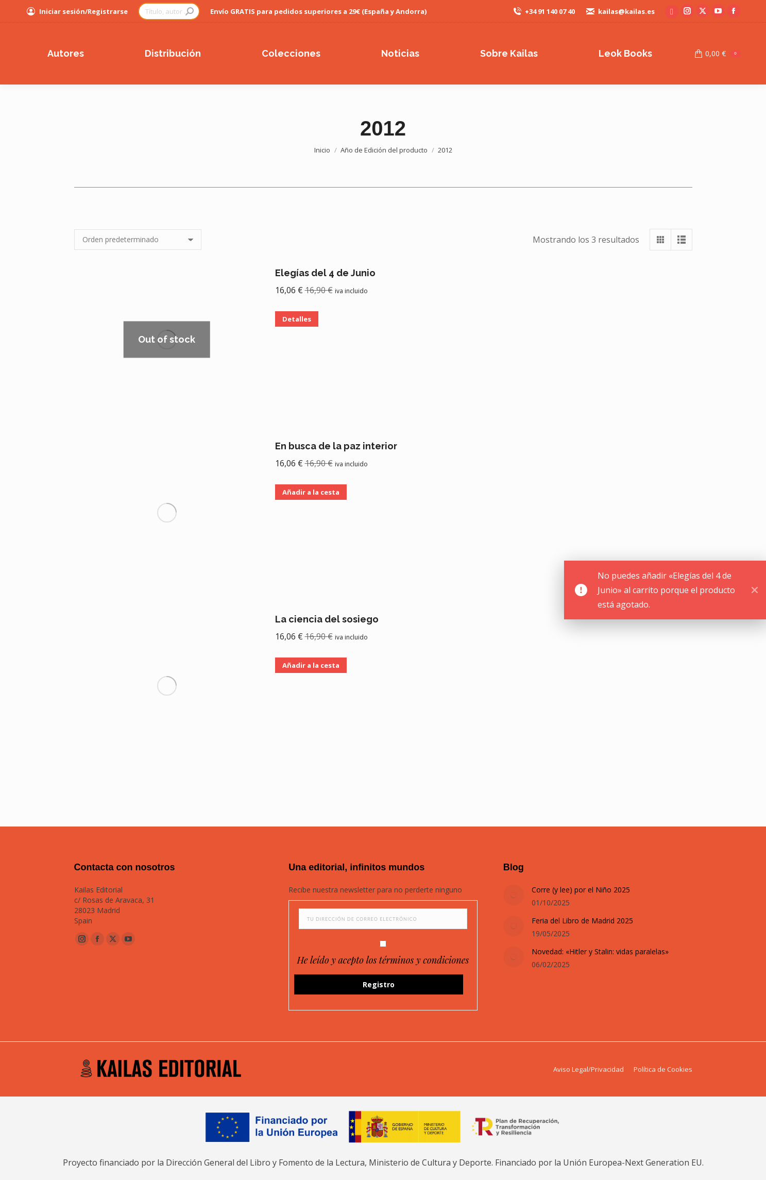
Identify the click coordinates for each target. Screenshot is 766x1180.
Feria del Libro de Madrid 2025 (582, 920)
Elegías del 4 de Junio (325, 272)
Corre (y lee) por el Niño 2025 (581, 890)
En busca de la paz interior (336, 446)
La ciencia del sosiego (327, 619)
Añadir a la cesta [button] (310, 492)
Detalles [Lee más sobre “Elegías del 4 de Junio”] (296, 319)
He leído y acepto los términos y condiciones (383, 960)
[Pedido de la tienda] (137, 239)
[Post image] (513, 895)
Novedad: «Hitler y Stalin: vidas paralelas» (600, 951)
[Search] (169, 11)
